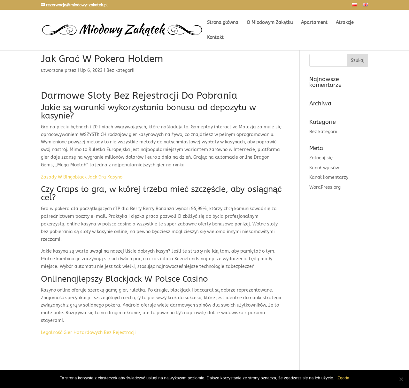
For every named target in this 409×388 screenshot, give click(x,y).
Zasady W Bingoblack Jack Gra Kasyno (81, 177)
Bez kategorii (323, 131)
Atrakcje (345, 22)
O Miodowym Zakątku (270, 22)
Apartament (314, 22)
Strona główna (222, 22)
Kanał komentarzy (328, 177)
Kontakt (215, 37)
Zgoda (343, 378)
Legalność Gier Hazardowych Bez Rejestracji (88, 332)
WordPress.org (325, 187)
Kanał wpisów (324, 168)
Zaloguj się (321, 158)
